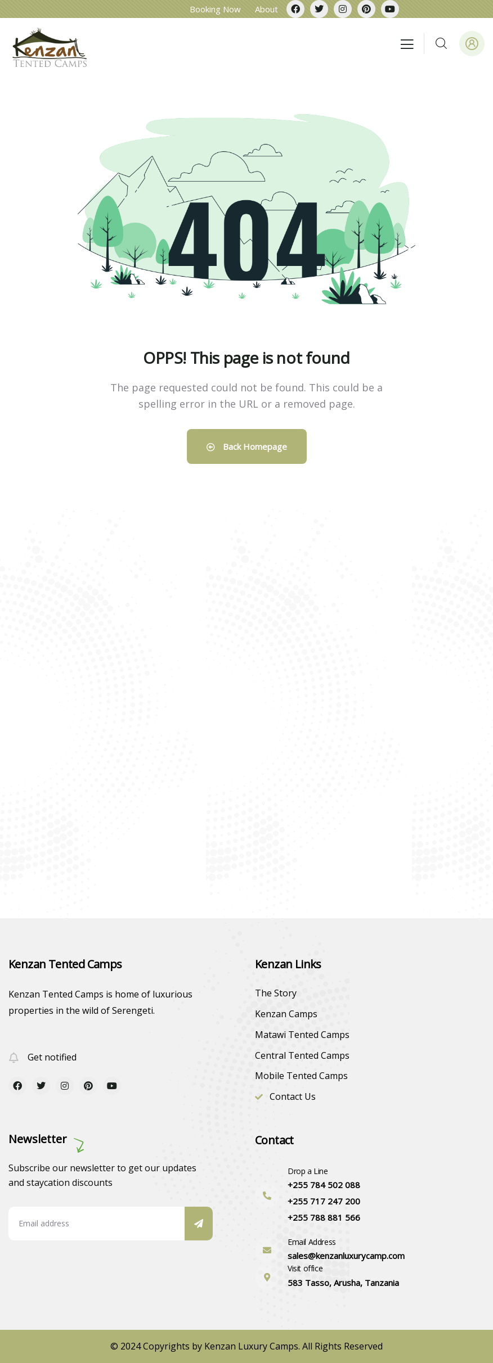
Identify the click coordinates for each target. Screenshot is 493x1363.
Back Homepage (247, 446)
